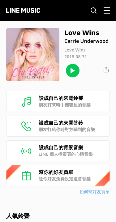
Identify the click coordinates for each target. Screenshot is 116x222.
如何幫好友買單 (94, 192)
